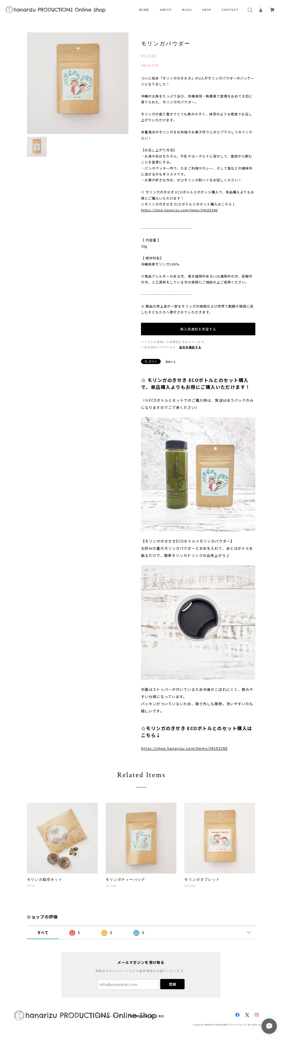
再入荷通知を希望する (198, 329)
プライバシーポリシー (109, 1016)
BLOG (187, 10)
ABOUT (166, 10)
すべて (42, 932)
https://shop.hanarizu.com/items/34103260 (179, 210)
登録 (172, 984)
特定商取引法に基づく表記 (146, 1016)
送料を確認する (190, 347)
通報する (170, 361)
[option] (77, 83)
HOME (144, 10)
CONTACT (230, 10)
